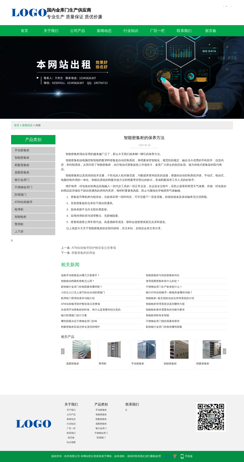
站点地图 (71, 442)
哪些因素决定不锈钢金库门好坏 (79, 321)
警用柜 (19, 224)
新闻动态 (104, 31)
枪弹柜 (19, 209)
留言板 (210, 31)
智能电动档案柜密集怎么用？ (78, 280)
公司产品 (77, 31)
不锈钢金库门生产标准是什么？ (164, 286)
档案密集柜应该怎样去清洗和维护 (80, 326)
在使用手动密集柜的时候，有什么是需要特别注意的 (91, 309)
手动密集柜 (22, 150)
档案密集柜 (22, 165)
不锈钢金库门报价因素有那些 (162, 321)
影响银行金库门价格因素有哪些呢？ (81, 286)
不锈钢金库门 (23, 187)
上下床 (19, 231)
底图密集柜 (22, 172)
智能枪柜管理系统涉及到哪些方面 (165, 303)
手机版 (189, 456)
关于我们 (51, 31)
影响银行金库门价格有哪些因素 (164, 326)
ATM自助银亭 (24, 202)
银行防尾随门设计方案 (74, 315)
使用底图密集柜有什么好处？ (162, 280)
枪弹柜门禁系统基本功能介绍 (78, 298)
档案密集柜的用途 (83, 252)
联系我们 (184, 31)
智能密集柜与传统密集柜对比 (162, 275)
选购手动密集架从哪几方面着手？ (80, 275)
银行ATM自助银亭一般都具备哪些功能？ (169, 292)
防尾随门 (20, 194)
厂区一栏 (157, 31)
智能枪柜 (20, 216)
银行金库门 (22, 179)
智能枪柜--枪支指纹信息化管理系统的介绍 (170, 298)
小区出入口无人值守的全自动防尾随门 (83, 292)
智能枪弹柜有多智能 (157, 315)
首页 (24, 31)
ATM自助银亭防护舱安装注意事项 (94, 247)
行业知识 (130, 31)
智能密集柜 (22, 157)
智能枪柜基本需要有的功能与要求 (165, 309)
